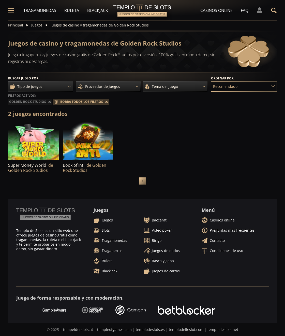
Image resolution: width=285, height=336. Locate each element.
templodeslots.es (150, 329)
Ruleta (71, 10)
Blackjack (97, 10)
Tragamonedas (39, 10)
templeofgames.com (114, 329)
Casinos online (216, 10)
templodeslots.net (222, 329)
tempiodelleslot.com (186, 329)
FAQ (244, 10)
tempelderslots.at (78, 329)
